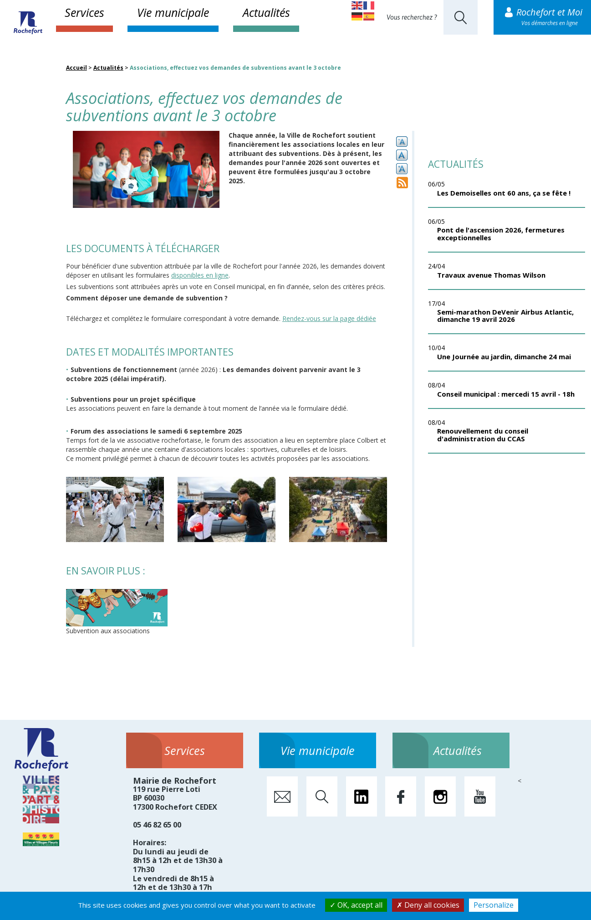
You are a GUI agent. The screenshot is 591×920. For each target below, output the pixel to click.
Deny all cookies (428, 905)
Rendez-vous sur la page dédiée (329, 318)
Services (84, 12)
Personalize (494, 905)
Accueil (76, 68)
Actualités (266, 12)
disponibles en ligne (200, 275)
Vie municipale (173, 12)
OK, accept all (356, 905)
